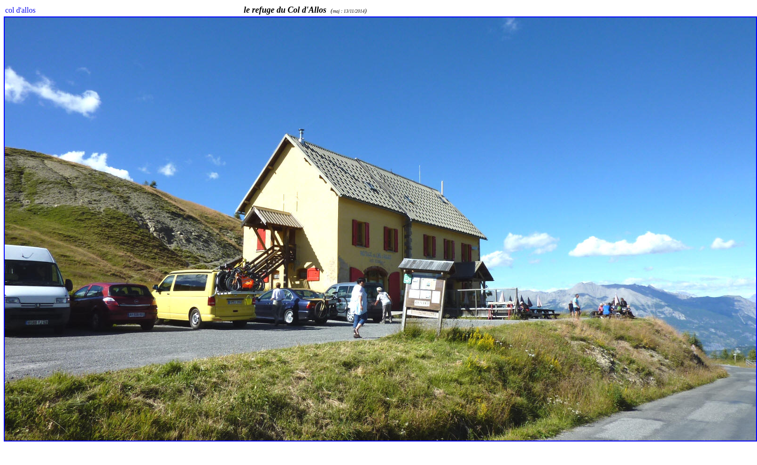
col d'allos (20, 10)
